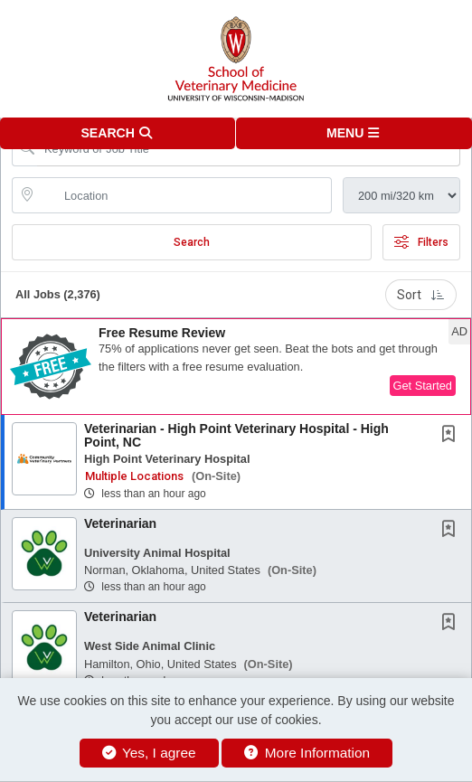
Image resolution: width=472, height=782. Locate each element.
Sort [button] (421, 294)
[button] (354, 133)
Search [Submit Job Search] (192, 242)
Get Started (422, 385)
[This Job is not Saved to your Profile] (452, 435)
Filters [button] (421, 242)
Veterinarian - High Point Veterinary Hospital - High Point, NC (236, 435)
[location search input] (184, 195)
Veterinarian (120, 523)
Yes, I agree (149, 752)
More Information (307, 752)
